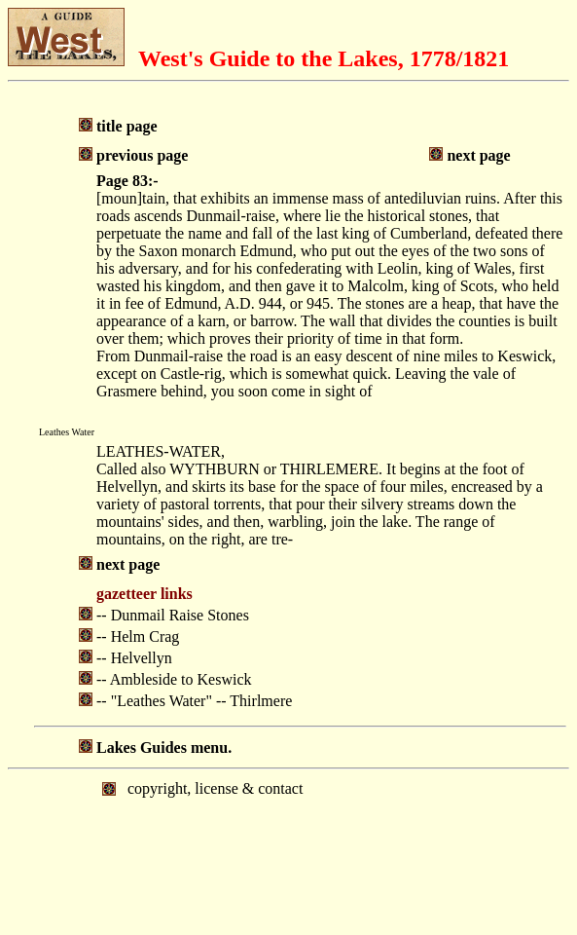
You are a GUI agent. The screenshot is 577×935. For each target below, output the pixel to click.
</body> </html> (288, 850)
